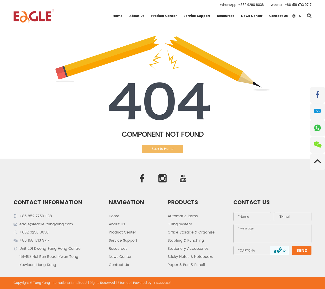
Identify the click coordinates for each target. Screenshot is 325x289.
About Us (136, 15)
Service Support (196, 15)
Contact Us (278, 15)
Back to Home (163, 148)
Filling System (180, 224)
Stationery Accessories (188, 249)
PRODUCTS (183, 202)
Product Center (164, 15)
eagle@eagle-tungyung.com (46, 224)
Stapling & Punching (186, 240)
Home (118, 15)
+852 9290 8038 (251, 4)
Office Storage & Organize (191, 232)
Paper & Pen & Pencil (186, 265)
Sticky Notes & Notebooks (190, 257)
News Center (251, 15)
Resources (225, 15)
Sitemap (124, 282)
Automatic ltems (183, 216)
